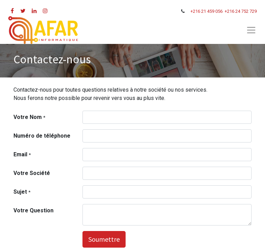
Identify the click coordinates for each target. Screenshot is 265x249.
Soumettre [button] (104, 239)
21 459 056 (212, 11)
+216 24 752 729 (241, 11)
